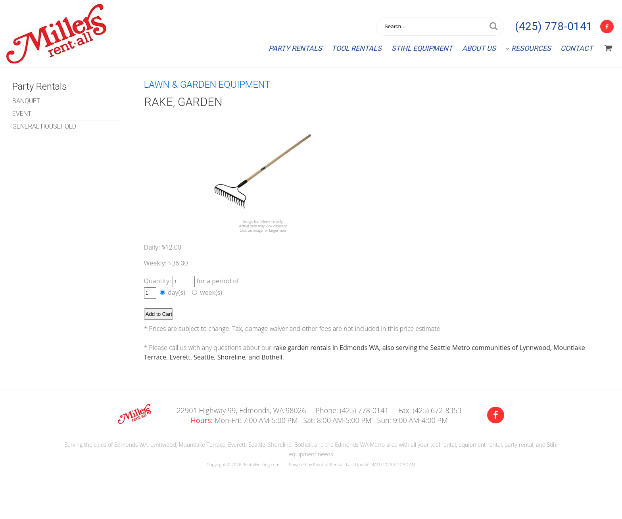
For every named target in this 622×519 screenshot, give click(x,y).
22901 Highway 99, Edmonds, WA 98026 (241, 410)
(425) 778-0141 (554, 26)
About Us (479, 48)
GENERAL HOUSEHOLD (44, 126)
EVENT (21, 113)
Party (295, 48)
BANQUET (26, 101)
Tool (357, 48)
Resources (528, 48)
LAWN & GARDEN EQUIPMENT (207, 84)
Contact (577, 48)
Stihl (422, 48)
